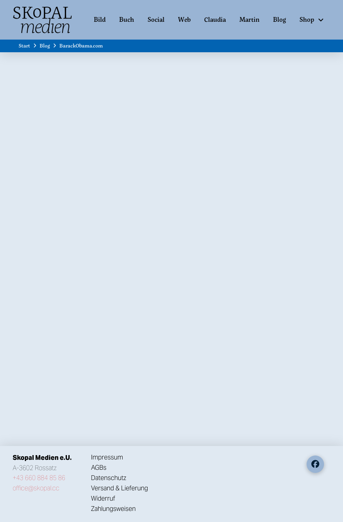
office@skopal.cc (36, 488)
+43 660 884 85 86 (39, 478)
